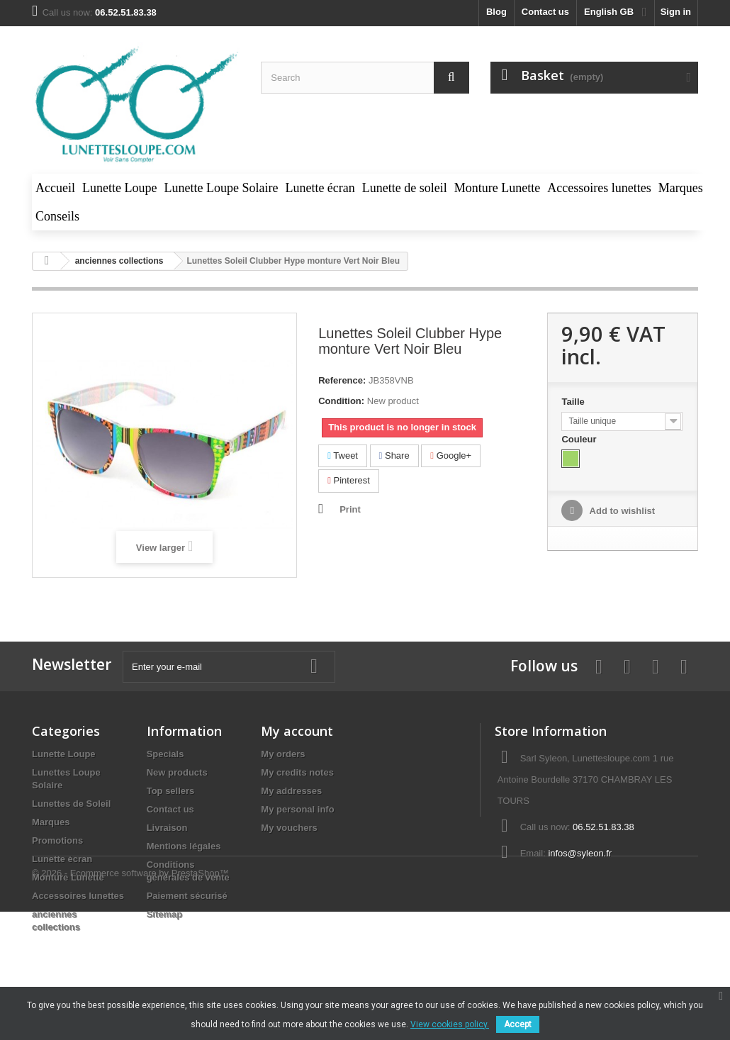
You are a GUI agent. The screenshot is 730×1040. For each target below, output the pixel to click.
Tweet (342, 455)
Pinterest (348, 480)
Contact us (545, 11)
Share (394, 455)
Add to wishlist (621, 510)
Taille (574, 401)
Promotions (57, 840)
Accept (518, 1024)
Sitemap (165, 914)
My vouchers (289, 827)
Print (350, 509)
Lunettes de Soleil (71, 803)
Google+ (450, 455)
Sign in (676, 11)
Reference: (342, 380)
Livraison (167, 827)
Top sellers (171, 790)
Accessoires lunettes (78, 895)
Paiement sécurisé (187, 895)
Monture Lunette (68, 877)
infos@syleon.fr (580, 853)
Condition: (341, 401)
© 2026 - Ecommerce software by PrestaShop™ (130, 978)
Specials (165, 754)
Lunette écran (62, 859)
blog (496, 11)
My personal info (297, 809)
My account (297, 730)
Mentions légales (184, 846)
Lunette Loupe (64, 754)
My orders (283, 754)
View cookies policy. (449, 1024)
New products (177, 772)
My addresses (291, 790)
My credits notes (297, 772)
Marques (50, 822)
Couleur (580, 439)
